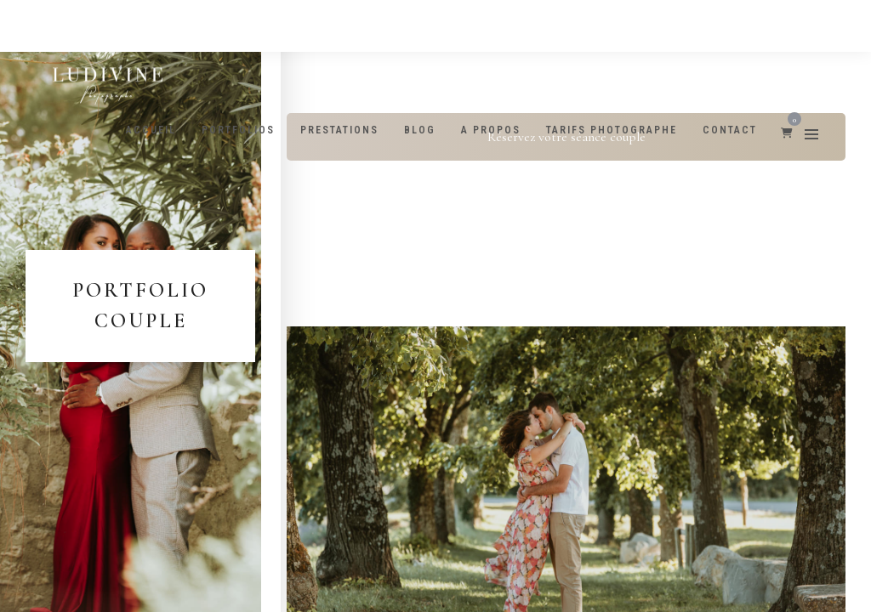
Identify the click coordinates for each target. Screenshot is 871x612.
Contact (730, 130)
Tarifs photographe (611, 130)
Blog (420, 130)
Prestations (339, 130)
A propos (491, 130)
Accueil (151, 130)
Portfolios (238, 130)
